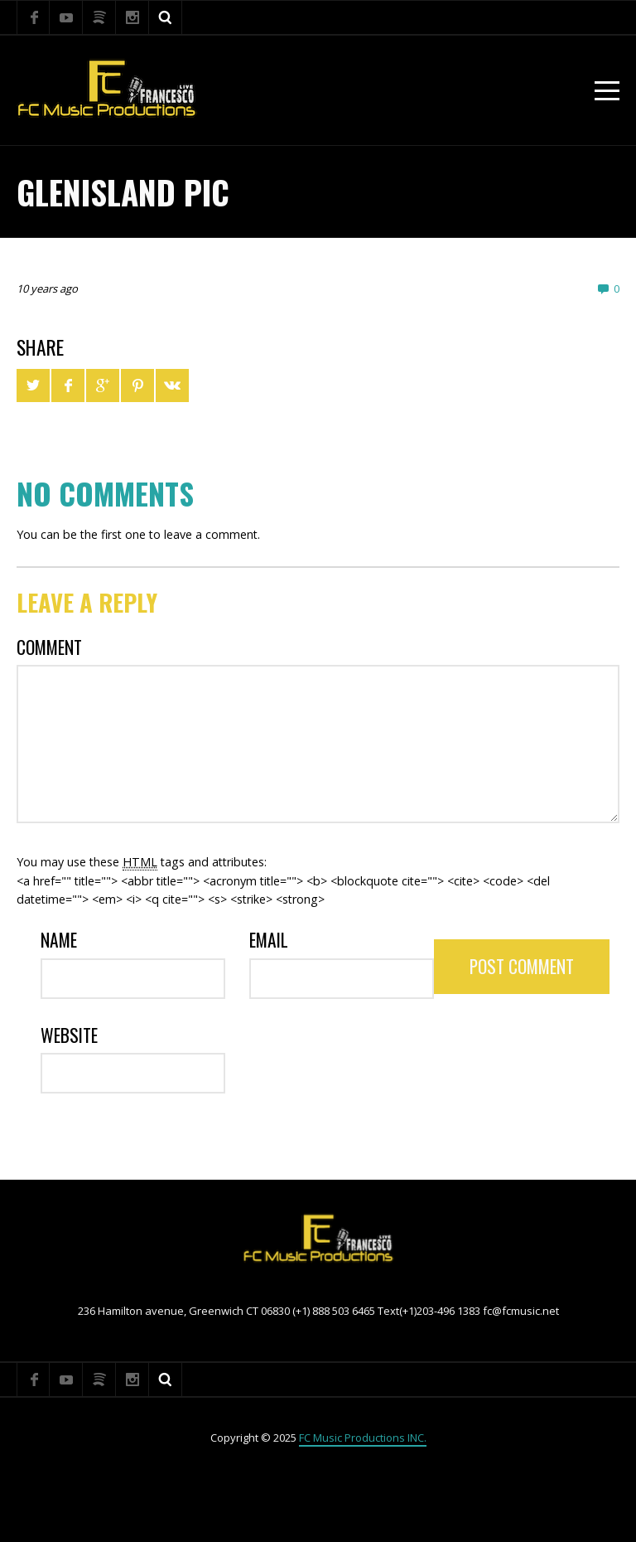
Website (69, 1035)
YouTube (66, 17)
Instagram (132, 17)
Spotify (99, 17)
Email (268, 939)
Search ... (165, 17)
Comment (49, 647)
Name (59, 939)
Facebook (33, 17)
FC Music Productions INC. (362, 1437)
